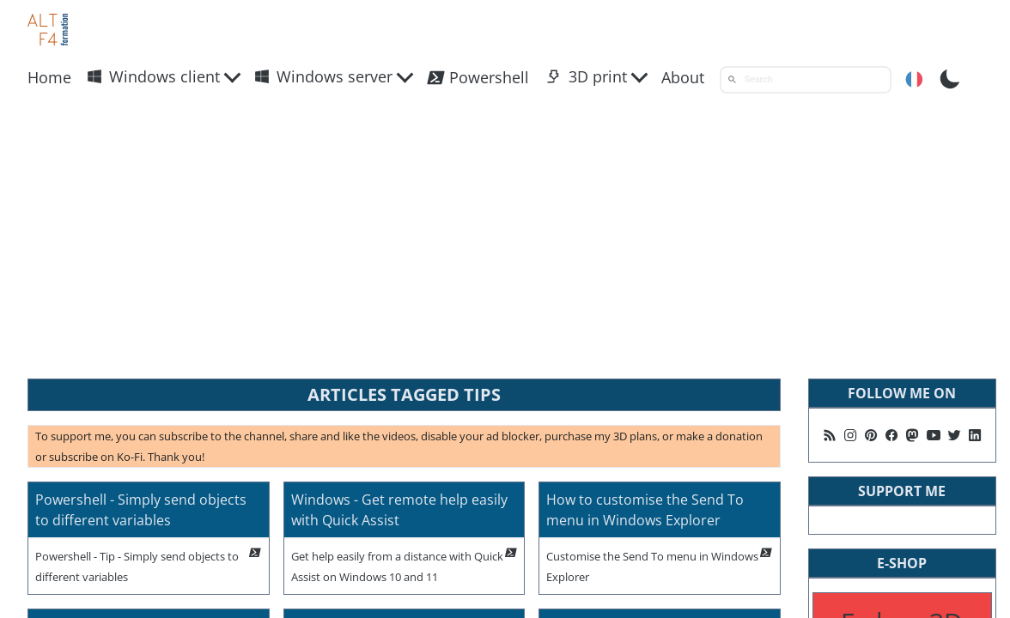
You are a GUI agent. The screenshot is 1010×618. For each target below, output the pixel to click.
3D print (586, 76)
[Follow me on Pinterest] (871, 435)
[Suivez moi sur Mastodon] (912, 435)
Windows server (323, 76)
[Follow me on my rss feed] (830, 435)
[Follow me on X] (954, 435)
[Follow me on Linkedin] (975, 435)
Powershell (477, 77)
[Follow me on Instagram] (850, 435)
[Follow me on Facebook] (891, 435)
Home (49, 77)
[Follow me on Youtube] (933, 435)
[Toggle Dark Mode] (950, 77)
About (682, 77)
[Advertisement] (505, 236)
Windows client (153, 76)
